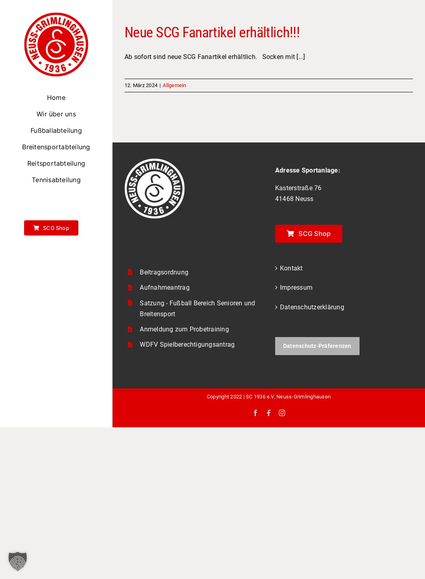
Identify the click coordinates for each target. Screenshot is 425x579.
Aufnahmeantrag (164, 287)
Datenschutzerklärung (312, 307)
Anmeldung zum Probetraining (184, 329)
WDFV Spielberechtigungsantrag (187, 344)
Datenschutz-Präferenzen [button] (317, 346)
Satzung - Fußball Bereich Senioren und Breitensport (197, 308)
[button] (17, 561)
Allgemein (174, 85)
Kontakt (291, 268)
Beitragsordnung (164, 272)
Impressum (296, 287)
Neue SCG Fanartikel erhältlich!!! (212, 32)
